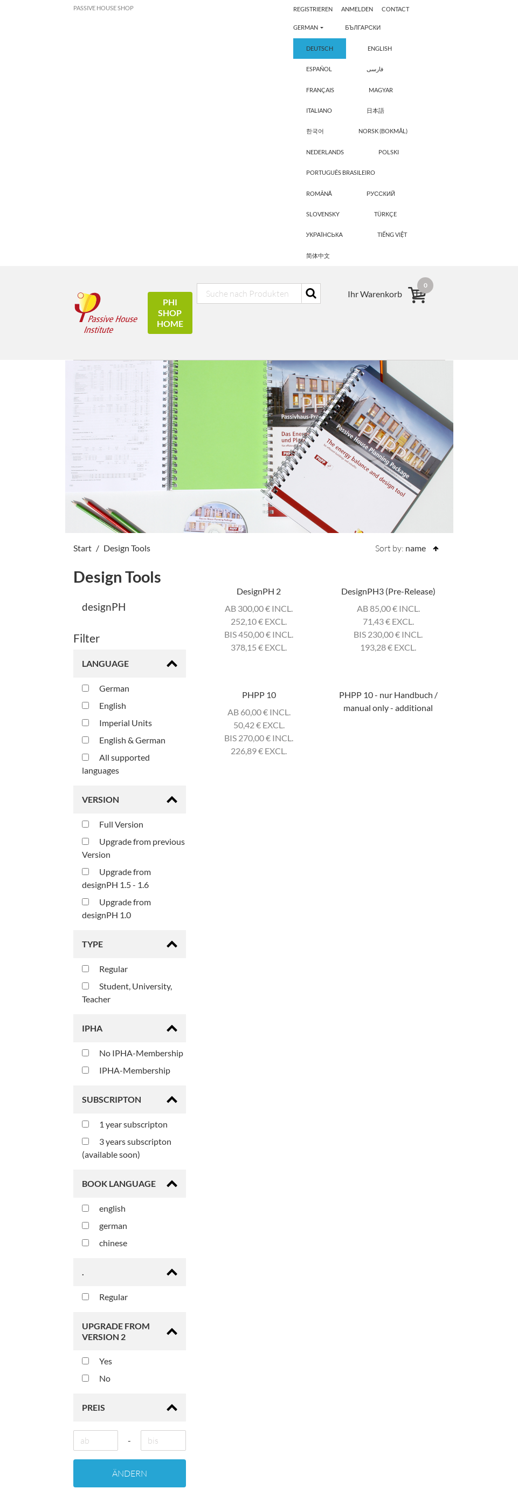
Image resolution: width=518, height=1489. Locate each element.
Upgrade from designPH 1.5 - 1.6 (116, 647)
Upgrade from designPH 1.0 (116, 677)
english (104, 977)
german (104, 994)
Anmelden (399, 8)
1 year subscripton (125, 893)
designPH (104, 375)
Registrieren (353, 8)
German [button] (306, 8)
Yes (97, 1129)
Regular (105, 738)
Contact (307, 26)
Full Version (112, 593)
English (104, 474)
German (105, 457)
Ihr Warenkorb (294, 1368)
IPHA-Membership (126, 839)
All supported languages (116, 532)
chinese (104, 1012)
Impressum (288, 1420)
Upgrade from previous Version (133, 617)
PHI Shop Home (170, 82)
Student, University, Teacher (127, 761)
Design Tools (126, 317)
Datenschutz (291, 1454)
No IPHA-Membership (132, 822)
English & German (123, 509)
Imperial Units (117, 492)
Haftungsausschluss (304, 1437)
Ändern (129, 1242)
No (96, 1147)
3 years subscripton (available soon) (126, 916)
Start (82, 317)
